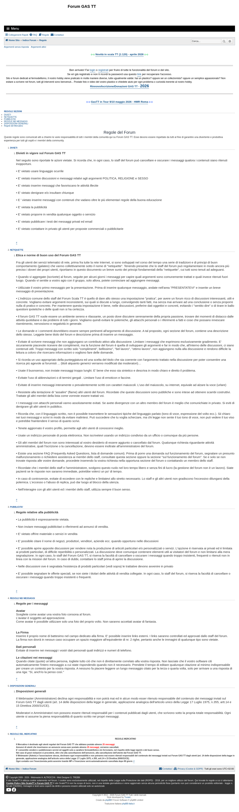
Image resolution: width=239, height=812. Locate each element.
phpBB (108, 800)
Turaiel (127, 797)
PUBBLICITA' (10, 119)
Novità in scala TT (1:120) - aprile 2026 (119, 54)
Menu (15, 28)
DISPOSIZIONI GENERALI (16, 124)
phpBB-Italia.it (128, 804)
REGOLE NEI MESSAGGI (15, 121)
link (139, 74)
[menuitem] (33, 34)
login (92, 69)
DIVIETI (7, 115)
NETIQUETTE (10, 117)
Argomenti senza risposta (16, 47)
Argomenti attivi (38, 47)
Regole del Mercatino (13, 126)
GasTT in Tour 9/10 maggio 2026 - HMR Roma (119, 101)
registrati (103, 69)
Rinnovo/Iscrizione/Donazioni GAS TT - (119, 86)
